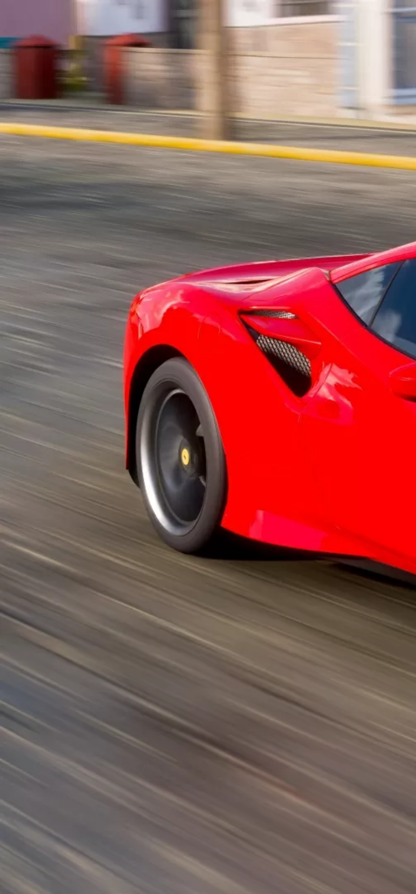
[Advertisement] (155, 142)
